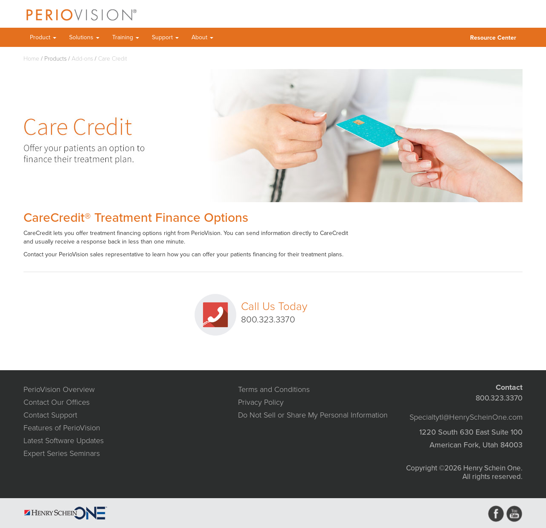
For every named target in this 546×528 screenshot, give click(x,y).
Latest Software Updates (63, 440)
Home (31, 58)
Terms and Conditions (274, 389)
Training (125, 37)
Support (165, 37)
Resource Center (493, 37)
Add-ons (82, 58)
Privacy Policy (261, 402)
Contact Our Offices (56, 402)
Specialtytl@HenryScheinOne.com (466, 417)
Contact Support (50, 415)
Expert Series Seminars (61, 453)
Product (43, 37)
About (202, 37)
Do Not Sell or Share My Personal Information (313, 415)
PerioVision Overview (59, 389)
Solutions (84, 37)
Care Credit (112, 58)
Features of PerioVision (61, 427)
